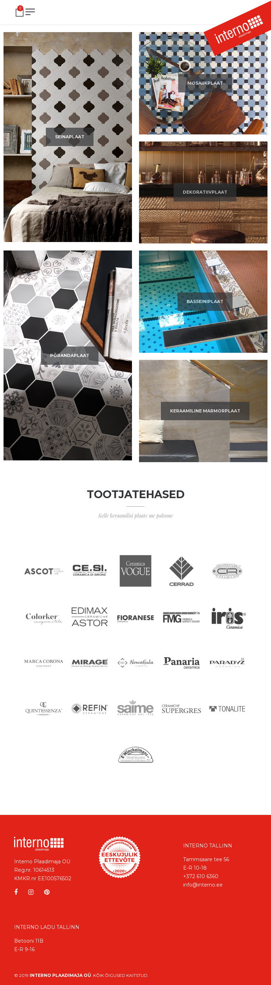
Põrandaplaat (69, 355)
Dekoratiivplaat (205, 192)
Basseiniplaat (205, 301)
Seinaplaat (69, 136)
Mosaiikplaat (205, 83)
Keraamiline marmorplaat (205, 410)
